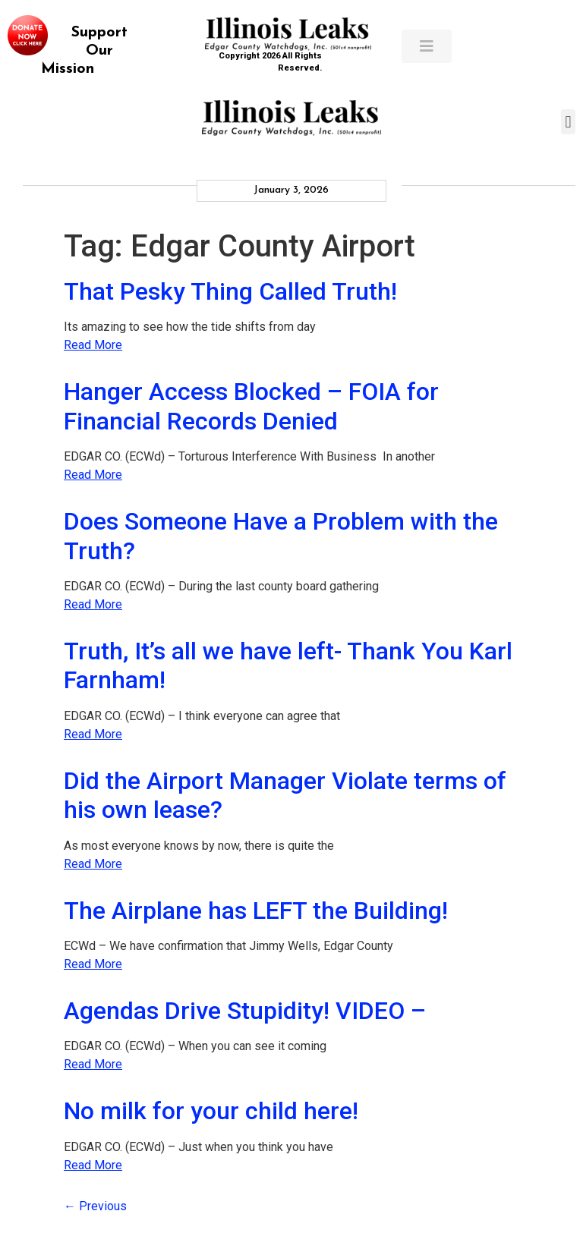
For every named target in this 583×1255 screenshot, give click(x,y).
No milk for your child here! (211, 1110)
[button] (568, 121)
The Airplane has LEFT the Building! (256, 910)
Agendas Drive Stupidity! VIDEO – (245, 1010)
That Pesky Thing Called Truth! (230, 291)
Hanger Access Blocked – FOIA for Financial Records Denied (251, 406)
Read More (93, 345)
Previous (95, 1206)
